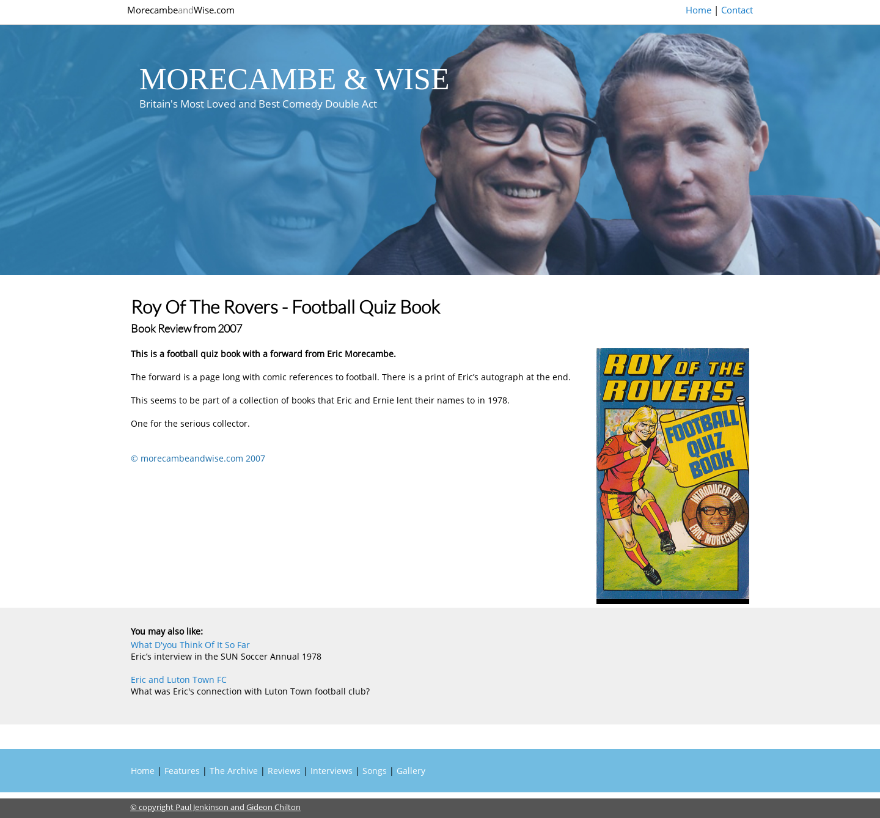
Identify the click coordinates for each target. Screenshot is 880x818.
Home (698, 10)
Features (182, 770)
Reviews (284, 770)
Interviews (331, 770)
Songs (374, 770)
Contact (737, 10)
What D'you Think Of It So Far (190, 644)
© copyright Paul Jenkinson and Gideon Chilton (215, 806)
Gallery (411, 770)
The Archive (234, 770)
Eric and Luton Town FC (179, 679)
